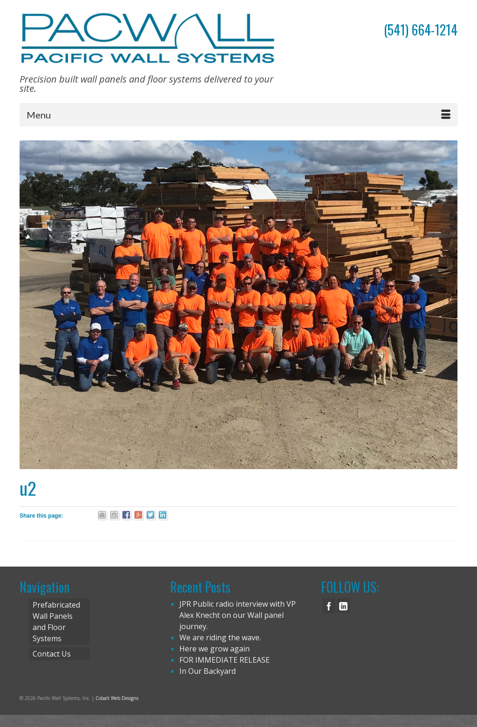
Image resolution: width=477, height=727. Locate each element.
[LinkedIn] (343, 605)
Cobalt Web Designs (116, 698)
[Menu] (238, 114)
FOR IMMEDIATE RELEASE (224, 660)
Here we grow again (214, 649)
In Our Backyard (207, 671)
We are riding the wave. (220, 637)
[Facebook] (328, 605)
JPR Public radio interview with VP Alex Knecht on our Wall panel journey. (237, 615)
